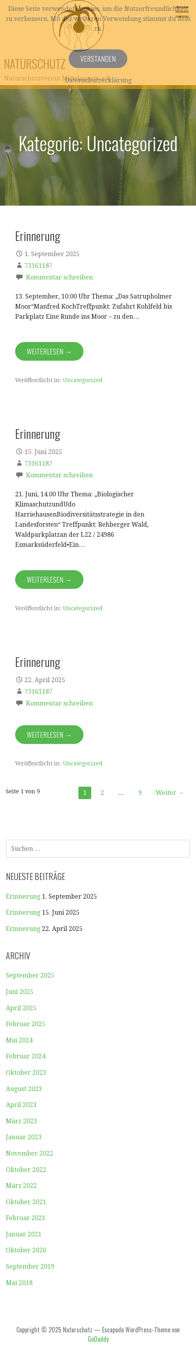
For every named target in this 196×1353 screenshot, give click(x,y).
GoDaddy (98, 1339)
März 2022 (21, 1185)
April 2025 (21, 1008)
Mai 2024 (19, 1040)
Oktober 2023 (26, 1072)
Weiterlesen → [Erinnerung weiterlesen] (49, 351)
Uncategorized (82, 380)
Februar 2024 (25, 1056)
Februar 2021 (25, 1218)
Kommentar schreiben (59, 277)
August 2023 (24, 1089)
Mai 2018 (19, 1283)
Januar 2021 (24, 1234)
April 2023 (21, 1105)
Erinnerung (37, 235)
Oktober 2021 (26, 1202)
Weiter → (170, 792)
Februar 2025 (25, 1024)
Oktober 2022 (26, 1169)
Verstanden (98, 59)
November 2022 (29, 1153)
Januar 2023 (24, 1137)
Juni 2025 (19, 991)
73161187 (38, 265)
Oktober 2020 (26, 1250)
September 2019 (30, 1266)
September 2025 (30, 975)
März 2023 (21, 1121)
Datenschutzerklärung (98, 80)
